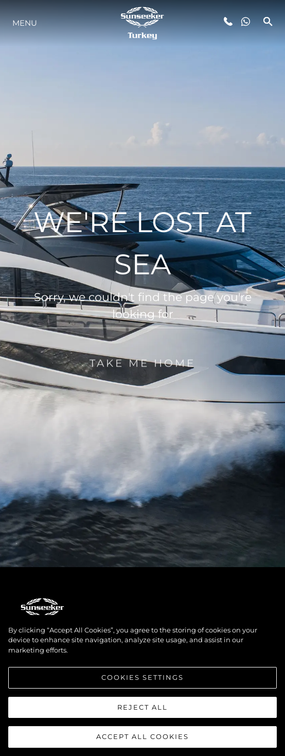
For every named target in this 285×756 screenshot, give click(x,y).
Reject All (142, 712)
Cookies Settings (142, 682)
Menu (24, 23)
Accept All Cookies (142, 741)
